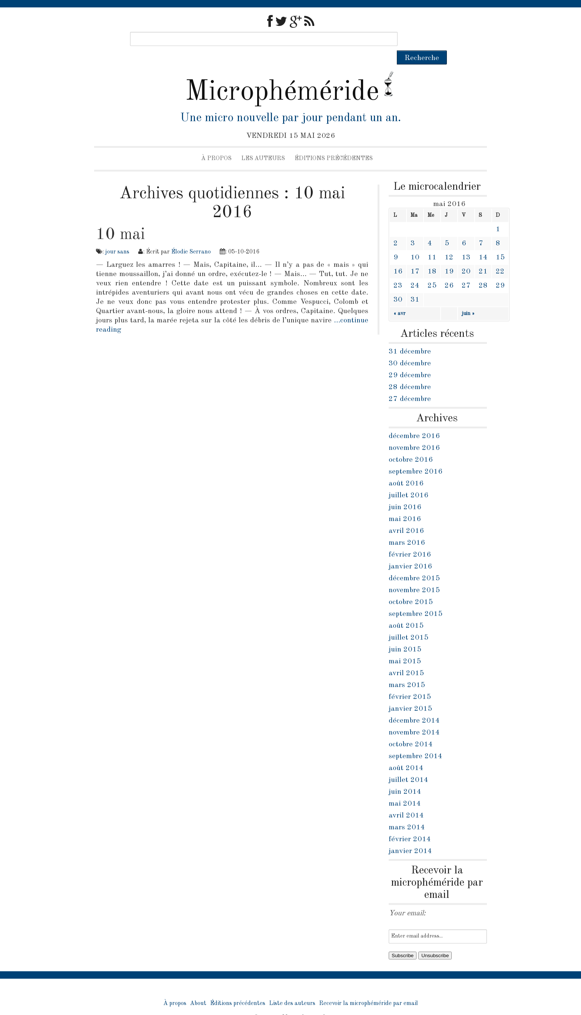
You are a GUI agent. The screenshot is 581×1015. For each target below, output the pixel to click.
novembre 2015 (414, 576)
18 (432, 257)
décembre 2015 (414, 564)
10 (415, 243)
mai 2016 (405, 505)
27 (466, 271)
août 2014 (406, 754)
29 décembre (410, 361)
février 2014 (410, 825)
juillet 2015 (408, 623)
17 (415, 257)
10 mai (120, 220)
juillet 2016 (408, 481)
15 (500, 243)
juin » (468, 299)
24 (415, 271)
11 (432, 243)
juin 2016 (405, 493)
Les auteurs (263, 144)
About (198, 989)
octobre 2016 (411, 446)
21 (483, 257)
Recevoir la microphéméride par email (368, 989)
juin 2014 (405, 778)
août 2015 (406, 612)
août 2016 (406, 469)
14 (483, 243)
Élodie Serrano (191, 238)
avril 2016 (406, 517)
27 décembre (410, 385)
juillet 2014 (408, 766)
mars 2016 (407, 529)
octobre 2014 (411, 730)
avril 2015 (406, 659)
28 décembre (410, 373)
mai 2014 (405, 789)
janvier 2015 (410, 695)
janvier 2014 (410, 837)
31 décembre (410, 337)
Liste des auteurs (292, 989)
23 (398, 271)
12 (449, 243)
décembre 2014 (414, 706)
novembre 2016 (414, 434)
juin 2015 (405, 635)
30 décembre (410, 349)
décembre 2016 (414, 422)
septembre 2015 (415, 600)
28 (483, 271)
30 (398, 285)
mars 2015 (407, 671)
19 (449, 257)
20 (466, 257)
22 (500, 257)
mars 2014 (407, 813)
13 (466, 243)
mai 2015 (405, 647)
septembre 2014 (415, 742)
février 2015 (410, 683)
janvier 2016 (410, 552)
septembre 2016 (415, 457)
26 (449, 271)
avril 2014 (406, 801)
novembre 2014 (414, 718)
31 (415, 285)
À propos (216, 144)
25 (432, 271)
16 (398, 257)
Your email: (407, 899)
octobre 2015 (411, 588)
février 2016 (410, 540)
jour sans (117, 238)
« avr (399, 299)
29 (500, 271)
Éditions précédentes (334, 144)
